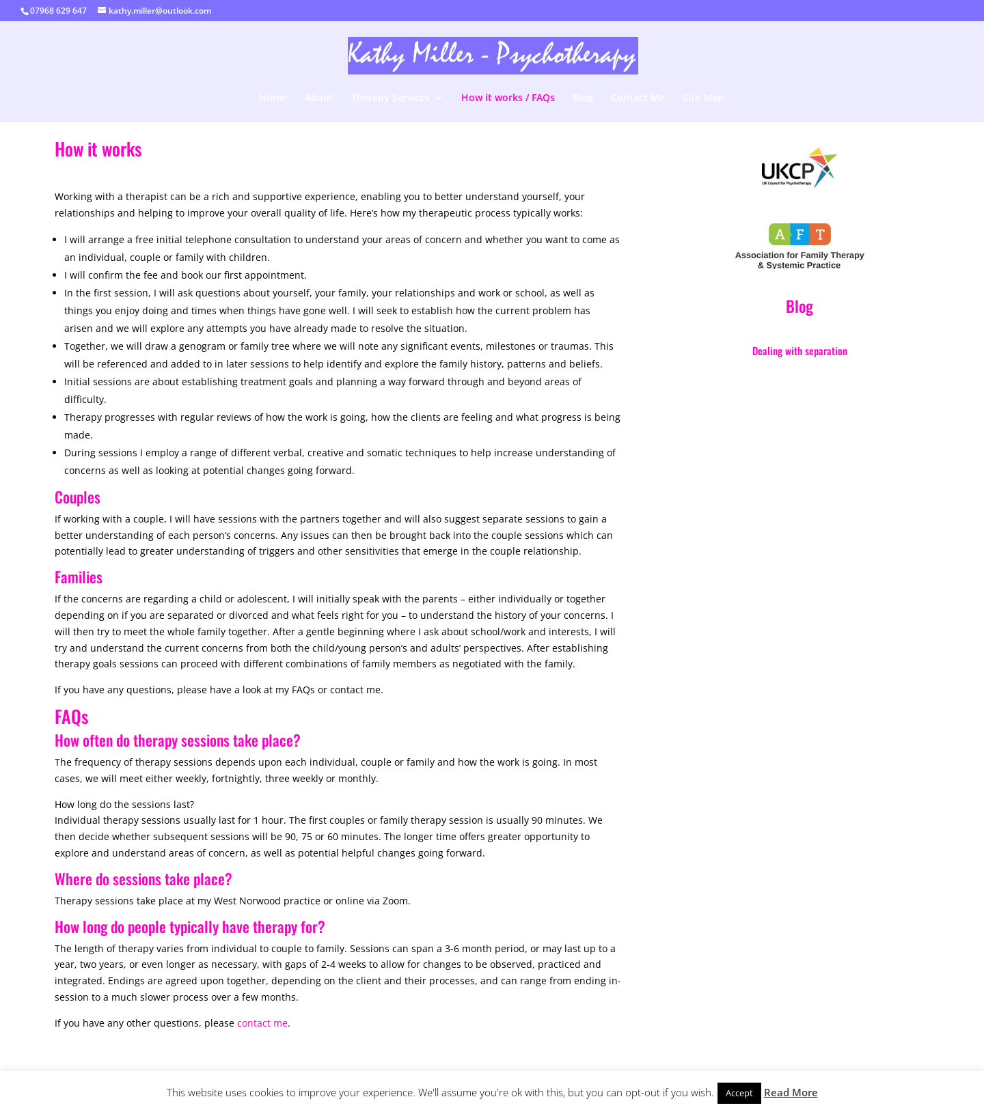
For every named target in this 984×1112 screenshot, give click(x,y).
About (319, 98)
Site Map (703, 98)
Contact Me (638, 98)
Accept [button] (739, 1093)
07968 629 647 (58, 10)
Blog (583, 98)
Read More (791, 1092)
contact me (262, 1022)
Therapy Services (390, 98)
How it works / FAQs (508, 98)
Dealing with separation (799, 350)
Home (273, 98)
